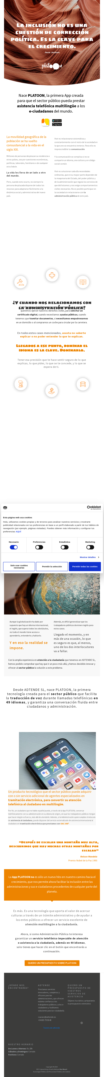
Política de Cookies (63, 1072)
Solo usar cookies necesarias (19, 566)
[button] (52, 963)
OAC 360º (65, 823)
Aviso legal (36, 1072)
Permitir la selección (52, 566)
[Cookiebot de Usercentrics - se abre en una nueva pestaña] (89, 508)
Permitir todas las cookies (85, 566)
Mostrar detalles (88, 557)
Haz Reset (63, 1069)
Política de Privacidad (48, 1072)
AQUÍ (18, 531)
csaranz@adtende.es (47, 1017)
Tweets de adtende (51, 1028)
